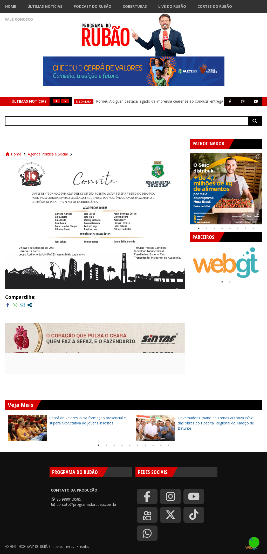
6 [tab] (237, 228)
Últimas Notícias (45, 6)
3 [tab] (214, 228)
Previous (186, 186)
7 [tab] (245, 228)
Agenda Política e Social (48, 154)
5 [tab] (229, 228)
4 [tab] (222, 228)
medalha (83, 101)
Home (10, 6)
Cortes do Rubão (214, 6)
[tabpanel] (226, 188)
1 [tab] (198, 228)
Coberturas (135, 6)
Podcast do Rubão (92, 6)
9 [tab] (160, 445)
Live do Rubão (172, 6)
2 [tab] (206, 228)
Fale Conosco (19, 19)
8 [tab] (253, 228)
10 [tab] (168, 445)
